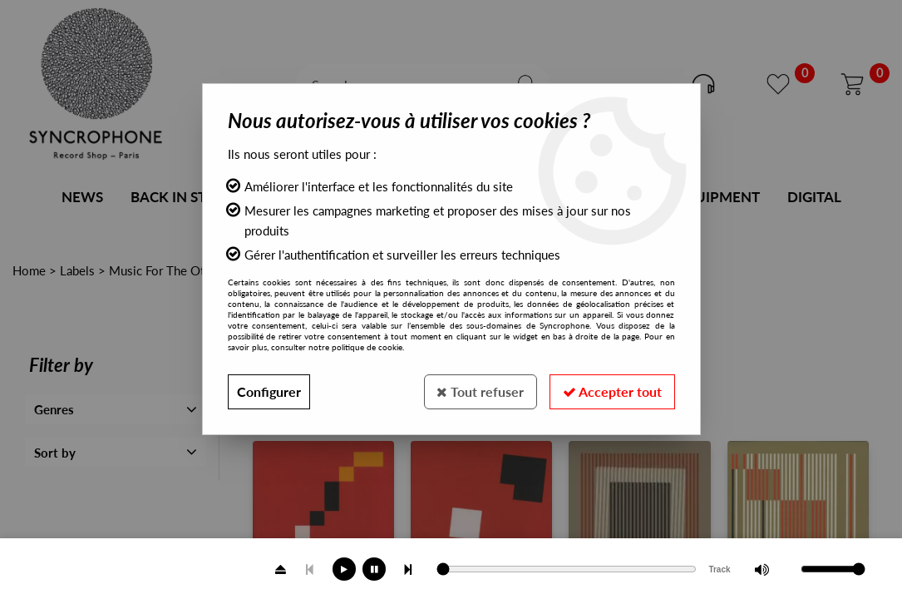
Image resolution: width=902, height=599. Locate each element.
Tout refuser (480, 391)
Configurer (269, 391)
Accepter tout (612, 391)
